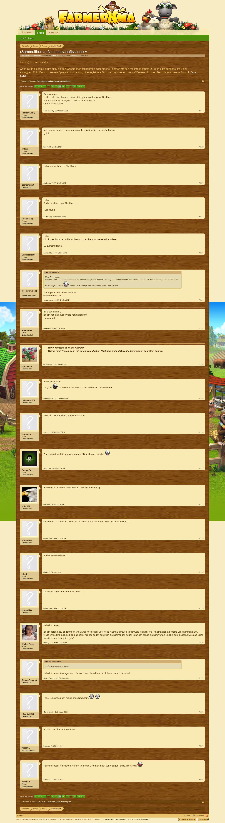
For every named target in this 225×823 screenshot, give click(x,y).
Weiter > (81, 86)
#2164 (201, 217)
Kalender (54, 32)
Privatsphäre (203, 819)
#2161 (201, 111)
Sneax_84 (26, 470)
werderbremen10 (29, 292)
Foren (40, 33)
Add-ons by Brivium (127, 819)
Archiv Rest (46, 56)
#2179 (201, 746)
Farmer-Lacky (28, 113)
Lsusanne (26, 434)
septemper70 (28, 185)
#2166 (201, 300)
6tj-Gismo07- (28, 366)
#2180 (201, 780)
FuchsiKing (27, 219)
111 (67, 86)
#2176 (201, 643)
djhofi (24, 574)
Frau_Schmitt (65, 56)
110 (63, 86)
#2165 (201, 253)
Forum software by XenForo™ (82, 819)
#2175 (201, 608)
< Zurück (38, 86)
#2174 (201, 572)
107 (52, 86)
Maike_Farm (28, 644)
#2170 (201, 432)
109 (59, 86)
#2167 (201, 328)
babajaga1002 (28, 400)
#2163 (201, 183)
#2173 (201, 538)
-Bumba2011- (28, 714)
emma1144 (27, 540)
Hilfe (193, 816)
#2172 (201, 504)
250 (74, 86)
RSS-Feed (207, 816)
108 (56, 86)
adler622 (26, 506)
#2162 (201, 147)
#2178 (201, 712)
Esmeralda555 (28, 255)
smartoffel (27, 330)
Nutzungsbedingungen (187, 819)
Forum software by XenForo (38, 819)
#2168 (201, 364)
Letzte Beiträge (25, 38)
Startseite (27, 32)
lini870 (25, 149)
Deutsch (20, 816)
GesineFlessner (29, 680)
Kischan (26, 782)
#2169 (201, 398)
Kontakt (187, 816)
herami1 (26, 748)
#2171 (201, 468)
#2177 (201, 678)
